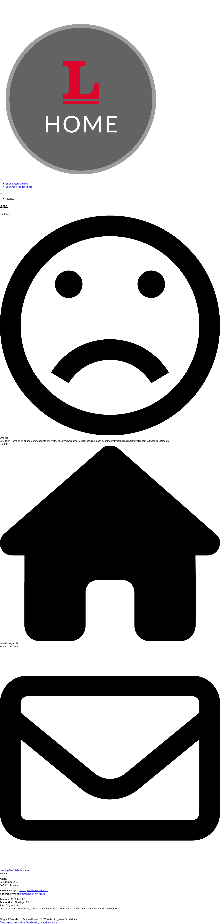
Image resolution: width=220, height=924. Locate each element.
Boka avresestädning (17, 183)
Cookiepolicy (33, 922)
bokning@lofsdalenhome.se (14, 870)
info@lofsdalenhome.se (32, 893)
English (10, 198)
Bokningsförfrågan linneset (20, 186)
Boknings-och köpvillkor (13, 922)
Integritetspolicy (48, 922)
